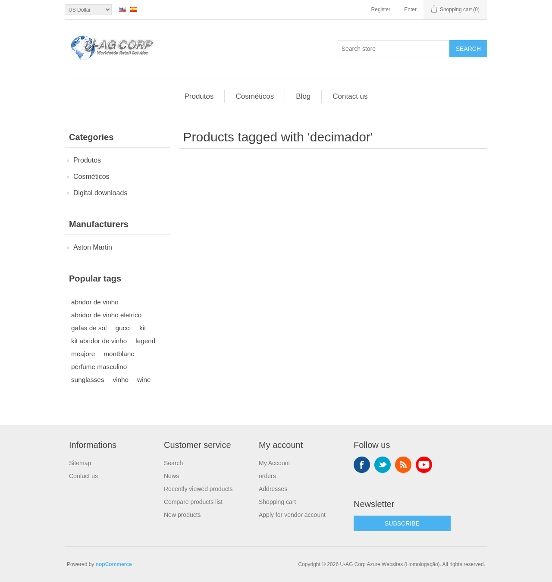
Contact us (349, 96)
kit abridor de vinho (99, 340)
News (171, 475)
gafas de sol (89, 328)
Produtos (198, 96)
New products (182, 514)
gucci (123, 328)
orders (267, 475)
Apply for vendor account (292, 514)
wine (144, 379)
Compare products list (193, 501)
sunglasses (87, 379)
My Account (274, 463)
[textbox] (394, 48)
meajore (83, 353)
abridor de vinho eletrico (106, 315)
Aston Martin (92, 247)
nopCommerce (114, 564)
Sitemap (80, 463)
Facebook (362, 465)
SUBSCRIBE (402, 523)
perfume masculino (99, 366)
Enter (410, 9)
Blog (303, 96)
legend (145, 340)
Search (468, 48)
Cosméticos (254, 96)
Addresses (273, 488)
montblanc (119, 353)
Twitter (382, 465)
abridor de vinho (95, 302)
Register (381, 9)
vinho (121, 379)
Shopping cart (277, 501)
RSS (403, 465)
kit (142, 328)
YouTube (424, 465)
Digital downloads (100, 193)
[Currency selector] (88, 9)
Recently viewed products (198, 488)
